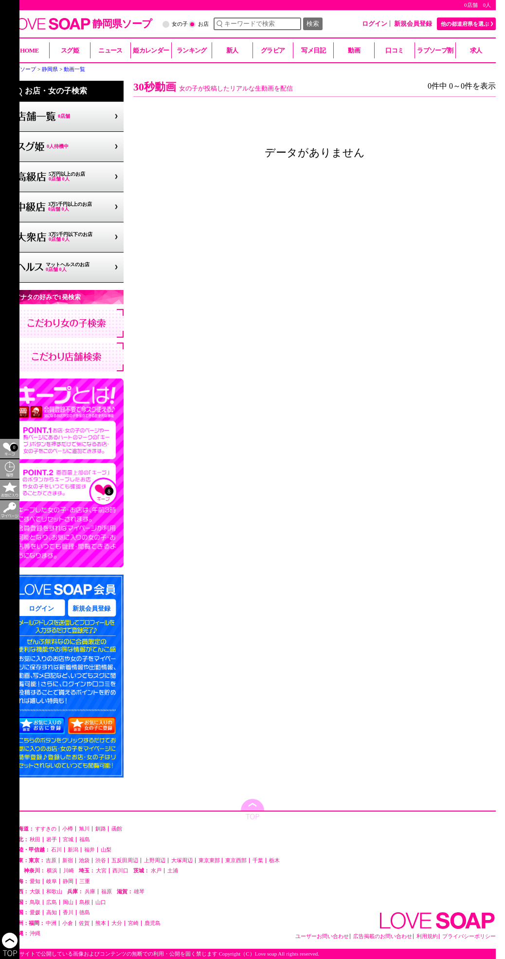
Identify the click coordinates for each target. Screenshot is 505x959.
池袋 (84, 860)
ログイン (374, 23)
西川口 (120, 870)
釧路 (100, 829)
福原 (106, 891)
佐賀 (84, 923)
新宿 (67, 860)
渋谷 (100, 860)
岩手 (51, 839)
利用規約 (427, 936)
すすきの (45, 829)
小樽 (67, 829)
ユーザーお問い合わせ (322, 936)
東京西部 (236, 860)
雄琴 (139, 891)
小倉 (67, 923)
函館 (116, 829)
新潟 (73, 849)
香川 (68, 912)
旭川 (84, 829)
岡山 (68, 902)
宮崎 (133, 923)
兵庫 (90, 891)
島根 (84, 902)
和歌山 (54, 891)
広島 (51, 902)
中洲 (51, 923)
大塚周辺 (182, 860)
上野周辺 (154, 860)
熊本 (100, 923)
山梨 (106, 849)
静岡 (68, 881)
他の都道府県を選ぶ (465, 24)
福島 (84, 839)
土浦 (172, 870)
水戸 (156, 870)
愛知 (35, 881)
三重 (84, 881)
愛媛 (35, 912)
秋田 (35, 839)
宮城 (68, 839)
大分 (116, 923)
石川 (56, 849)
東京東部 (209, 860)
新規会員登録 (413, 23)
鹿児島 (152, 923)
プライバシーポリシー (469, 936)
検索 (313, 23)
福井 (89, 849)
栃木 (274, 860)
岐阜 (51, 881)
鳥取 (35, 902)
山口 (100, 902)
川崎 (68, 870)
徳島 (84, 912)
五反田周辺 (124, 860)
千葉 (257, 860)
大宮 (101, 870)
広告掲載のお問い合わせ (382, 936)
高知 (51, 912)
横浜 (52, 870)
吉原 (51, 860)
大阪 (35, 891)
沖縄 (35, 933)
